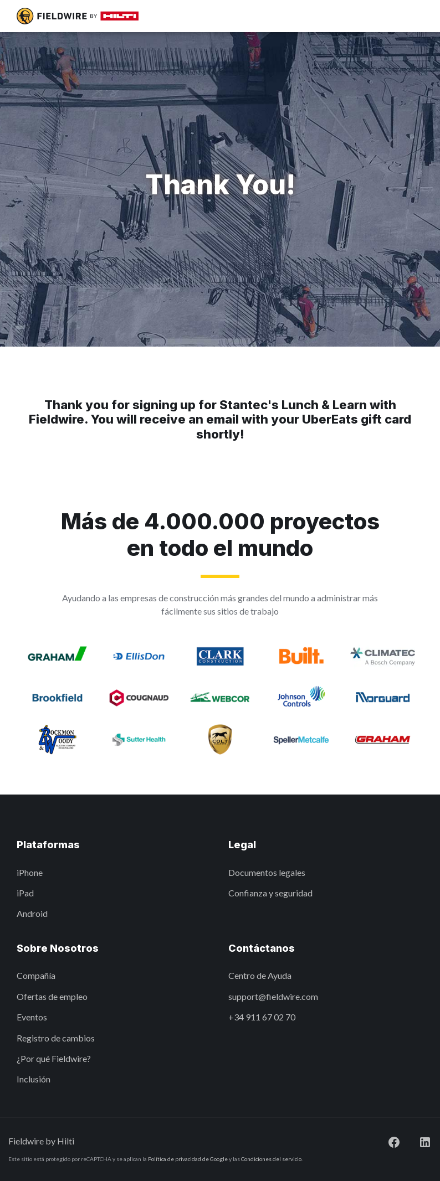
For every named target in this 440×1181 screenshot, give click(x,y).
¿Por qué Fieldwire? (54, 1058)
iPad (25, 893)
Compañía (36, 975)
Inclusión (33, 1079)
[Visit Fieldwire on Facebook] (385, 1141)
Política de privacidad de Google (188, 1159)
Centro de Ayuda (259, 975)
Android (32, 913)
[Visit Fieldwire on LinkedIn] (416, 1141)
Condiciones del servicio (271, 1159)
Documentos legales (266, 872)
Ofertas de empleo (52, 996)
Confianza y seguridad (270, 893)
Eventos (32, 1017)
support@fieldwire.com (273, 996)
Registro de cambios (56, 1038)
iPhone (30, 872)
